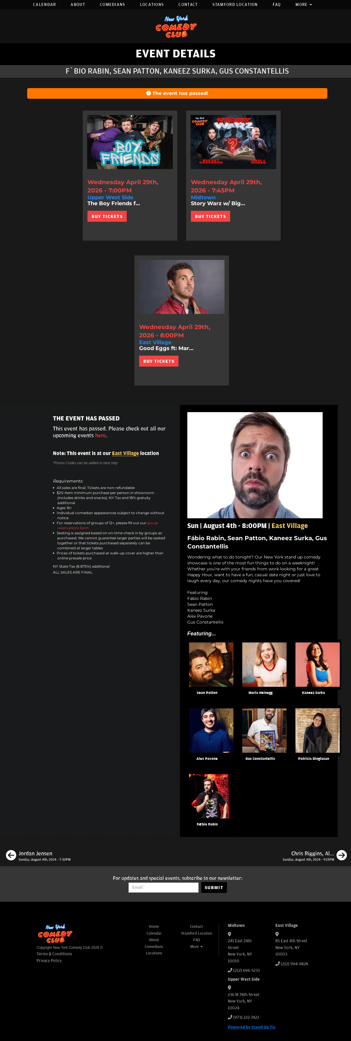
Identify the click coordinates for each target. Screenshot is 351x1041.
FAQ (277, 4)
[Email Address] (164, 888)
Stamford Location (235, 4)
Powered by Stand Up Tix (252, 1027)
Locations (152, 4)
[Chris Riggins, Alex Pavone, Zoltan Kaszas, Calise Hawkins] (315, 856)
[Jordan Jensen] (38, 856)
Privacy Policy (49, 960)
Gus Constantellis (260, 759)
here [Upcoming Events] (100, 435)
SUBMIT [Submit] (214, 887)
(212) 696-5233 (246, 970)
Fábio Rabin (207, 824)
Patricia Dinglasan (313, 759)
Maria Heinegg (260, 693)
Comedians (112, 4)
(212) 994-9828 (294, 963)
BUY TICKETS (107, 216)
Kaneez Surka (313, 693)
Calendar (44, 4)
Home (154, 926)
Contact (188, 4)
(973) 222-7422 (246, 1017)
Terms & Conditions (54, 953)
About (78, 4)
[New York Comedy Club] (175, 26)
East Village (125, 453)
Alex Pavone (207, 759)
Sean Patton (207, 693)
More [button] (303, 4)
